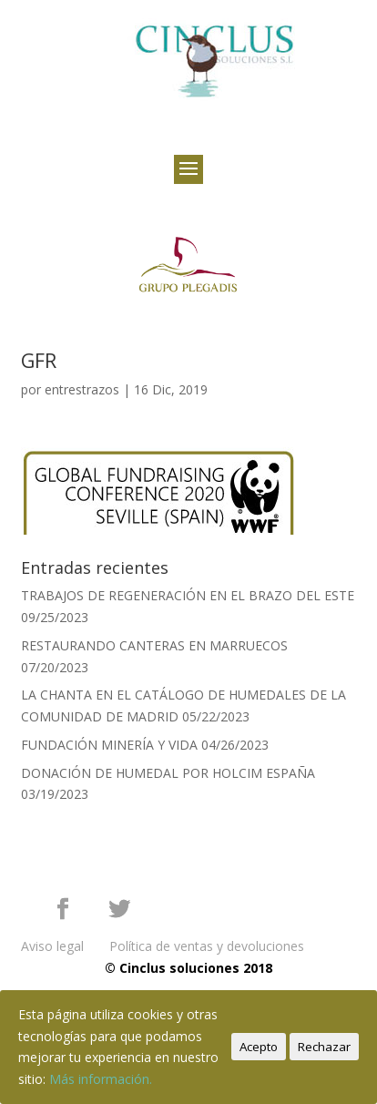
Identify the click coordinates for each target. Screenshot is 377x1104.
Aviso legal (52, 946)
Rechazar (324, 1046)
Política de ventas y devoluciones (206, 946)
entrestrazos (82, 389)
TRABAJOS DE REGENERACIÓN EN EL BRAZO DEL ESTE (187, 595)
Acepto (258, 1046)
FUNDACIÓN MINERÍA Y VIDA (109, 744)
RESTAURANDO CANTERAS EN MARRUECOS (154, 645)
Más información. (100, 1079)
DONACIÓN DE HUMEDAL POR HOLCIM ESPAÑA (168, 773)
